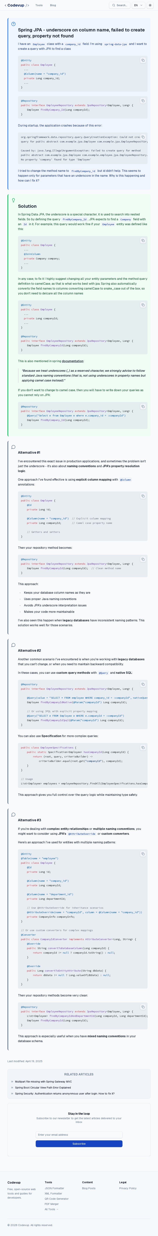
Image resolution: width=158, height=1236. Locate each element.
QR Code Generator (57, 1198)
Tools (39, 5)
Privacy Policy (128, 1188)
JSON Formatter (54, 1188)
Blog (53, 5)
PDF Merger (52, 1204)
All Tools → (52, 1209)
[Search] (119, 5)
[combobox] (138, 5)
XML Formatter (53, 1193)
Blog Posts (89, 1188)
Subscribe (79, 1143)
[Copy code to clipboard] (143, 60)
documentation (72, 361)
